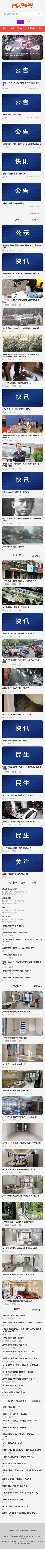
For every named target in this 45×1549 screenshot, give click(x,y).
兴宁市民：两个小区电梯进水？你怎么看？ (18, 634)
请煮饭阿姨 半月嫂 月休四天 (13, 926)
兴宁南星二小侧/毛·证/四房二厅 (14, 1064)
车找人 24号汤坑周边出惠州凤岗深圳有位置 (18, 1513)
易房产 (17, 1309)
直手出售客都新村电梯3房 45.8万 (14, 1345)
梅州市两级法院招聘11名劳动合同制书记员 (18, 948)
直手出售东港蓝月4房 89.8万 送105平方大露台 (19, 1358)
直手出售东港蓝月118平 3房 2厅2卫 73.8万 (18, 1352)
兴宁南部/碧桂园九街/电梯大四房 (14, 1038)
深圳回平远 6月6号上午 (11, 1407)
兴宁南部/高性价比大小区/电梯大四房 (16, 1012)
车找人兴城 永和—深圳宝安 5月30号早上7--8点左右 (21, 1450)
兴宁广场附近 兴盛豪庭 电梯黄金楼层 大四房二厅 (20, 1196)
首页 (5, 28)
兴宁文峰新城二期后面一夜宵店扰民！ (16, 607)
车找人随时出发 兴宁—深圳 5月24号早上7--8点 (20, 1493)
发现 (12, 28)
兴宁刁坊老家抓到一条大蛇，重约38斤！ (17, 383)
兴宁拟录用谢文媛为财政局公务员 (15, 933)
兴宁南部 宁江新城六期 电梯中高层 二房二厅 (19, 1169)
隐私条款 (34, 1530)
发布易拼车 (21, 1401)
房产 (40, 28)
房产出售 (17, 986)
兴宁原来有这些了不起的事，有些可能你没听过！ (20, 274)
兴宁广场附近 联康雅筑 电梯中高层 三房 (17, 1301)
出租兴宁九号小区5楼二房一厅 (13, 1316)
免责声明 (26, 1530)
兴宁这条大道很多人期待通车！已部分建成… (19, 795)
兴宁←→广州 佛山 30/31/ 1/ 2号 (14, 1463)
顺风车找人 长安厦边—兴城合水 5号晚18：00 (19, 1421)
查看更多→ (37, 220)
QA (3, 907)
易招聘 (22, 882)
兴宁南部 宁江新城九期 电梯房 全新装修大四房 (19, 1248)
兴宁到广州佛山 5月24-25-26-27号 (15, 1506)
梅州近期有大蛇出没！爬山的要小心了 (16, 741)
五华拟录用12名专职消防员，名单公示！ (17, 977)
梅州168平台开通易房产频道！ (13, 174)
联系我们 (19, 1530)
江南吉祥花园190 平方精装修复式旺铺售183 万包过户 (22, 1322)
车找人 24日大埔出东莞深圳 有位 (14, 1486)
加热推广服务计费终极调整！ (13, 203)
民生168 (20, 28)
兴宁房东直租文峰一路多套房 (13, 1338)
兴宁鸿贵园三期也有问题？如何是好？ (16, 848)
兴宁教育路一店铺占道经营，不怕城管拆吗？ (19, 581)
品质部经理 (6, 898)
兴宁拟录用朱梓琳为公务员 (12, 955)
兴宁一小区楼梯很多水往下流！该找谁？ (17, 714)
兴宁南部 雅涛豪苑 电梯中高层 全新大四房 (18, 1275)
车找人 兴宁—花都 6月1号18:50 (14, 1428)
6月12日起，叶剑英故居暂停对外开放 (16, 409)
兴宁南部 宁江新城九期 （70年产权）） (17, 1091)
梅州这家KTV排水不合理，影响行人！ (16, 688)
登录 (20, 22)
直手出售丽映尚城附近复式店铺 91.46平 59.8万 (20, 1379)
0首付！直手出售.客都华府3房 (13, 1392)
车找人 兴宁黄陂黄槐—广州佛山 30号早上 (18, 1457)
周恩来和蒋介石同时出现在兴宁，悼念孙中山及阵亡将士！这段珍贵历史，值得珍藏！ (21, 356)
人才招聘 (31, 28)
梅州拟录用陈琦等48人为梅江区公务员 (16, 971)
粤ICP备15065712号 (18, 1541)
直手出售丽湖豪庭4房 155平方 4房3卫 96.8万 (19, 1372)
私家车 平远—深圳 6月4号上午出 (14, 1414)
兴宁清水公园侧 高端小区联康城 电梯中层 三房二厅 (21, 1143)
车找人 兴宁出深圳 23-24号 (12, 1500)
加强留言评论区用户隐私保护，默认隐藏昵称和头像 (21, 144)
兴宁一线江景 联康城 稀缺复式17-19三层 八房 (19, 1117)
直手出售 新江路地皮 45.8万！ (13, 1386)
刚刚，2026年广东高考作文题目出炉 (16, 492)
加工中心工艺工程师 (10, 889)
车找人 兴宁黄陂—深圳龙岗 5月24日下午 (17, 1479)
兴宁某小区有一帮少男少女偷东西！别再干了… (20, 822)
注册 (28, 22)
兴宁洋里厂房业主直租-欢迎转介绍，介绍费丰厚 (20, 1365)
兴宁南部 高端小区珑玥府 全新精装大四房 (18, 1222)
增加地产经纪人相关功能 (11, 115)
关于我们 (11, 1530)
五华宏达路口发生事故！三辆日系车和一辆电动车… (21, 328)
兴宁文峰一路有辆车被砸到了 (13, 547)
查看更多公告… (35, 213)
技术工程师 (6, 917)
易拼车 (11, 1401)
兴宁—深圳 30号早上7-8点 (12, 1443)
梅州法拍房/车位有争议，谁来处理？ (16, 874)
